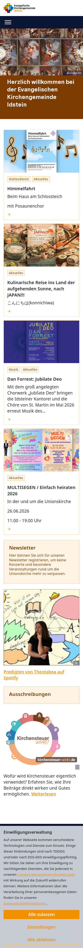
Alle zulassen (41, 914)
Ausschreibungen (30, 694)
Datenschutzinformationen (25, 903)
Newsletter (22, 547)
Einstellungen (41, 927)
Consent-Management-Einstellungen (46, 874)
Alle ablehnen (41, 940)
